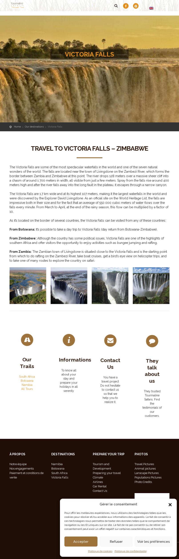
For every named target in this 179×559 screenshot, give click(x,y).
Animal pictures (145, 468)
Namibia (27, 378)
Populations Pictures (148, 477)
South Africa (27, 373)
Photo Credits (143, 482)
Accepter (80, 542)
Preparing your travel (107, 473)
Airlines (98, 482)
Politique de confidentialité (131, 551)
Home (17, 126)
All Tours (27, 381)
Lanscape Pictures (147, 473)
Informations (73, 363)
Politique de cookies (100, 551)
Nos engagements (22, 468)
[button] (170, 504)
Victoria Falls (59, 477)
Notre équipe (18, 464)
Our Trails (27, 363)
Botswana (27, 376)
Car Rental (100, 486)
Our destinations (34, 126)
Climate (98, 477)
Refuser (116, 542)
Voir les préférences (153, 542)
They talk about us (152, 374)
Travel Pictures (144, 464)
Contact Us (110, 367)
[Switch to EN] (151, 8)
